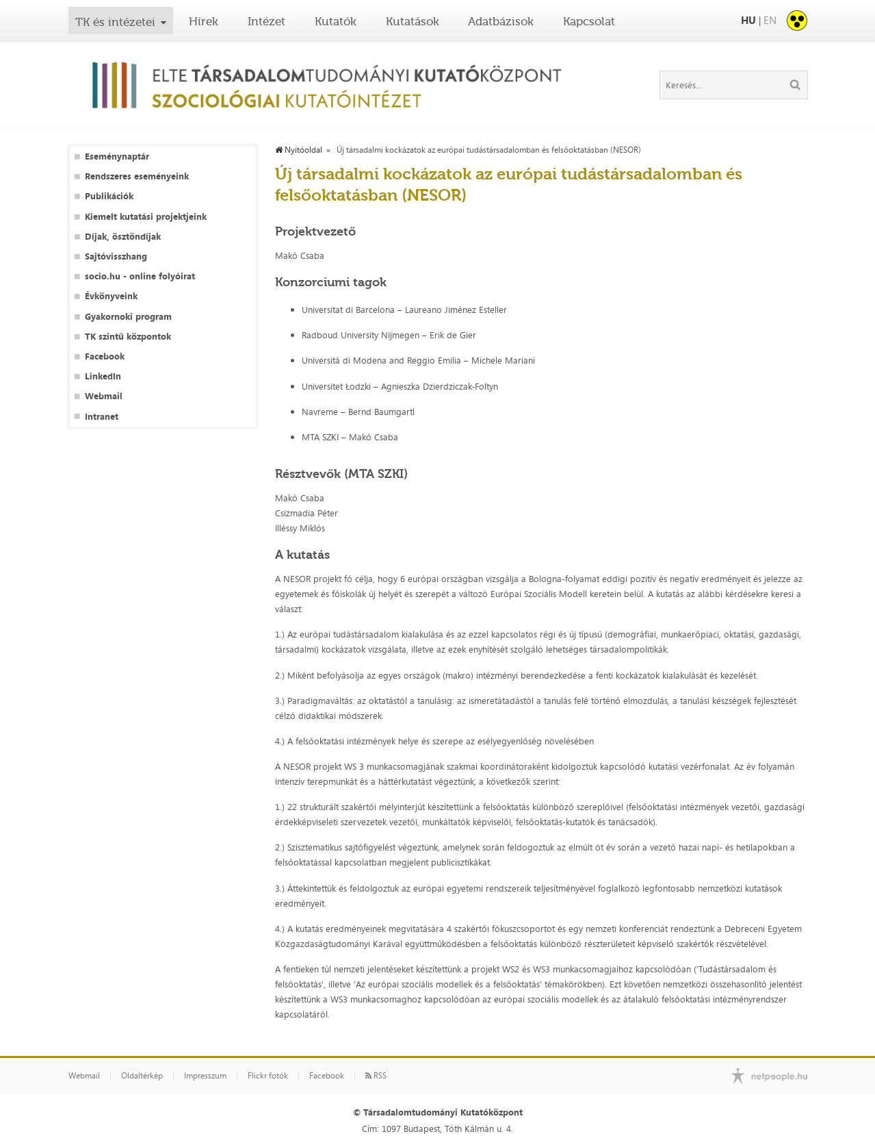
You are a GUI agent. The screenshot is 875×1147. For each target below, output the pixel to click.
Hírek (203, 21)
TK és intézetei (115, 22)
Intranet (101, 416)
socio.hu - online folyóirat (140, 276)
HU (748, 20)
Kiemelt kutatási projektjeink (146, 216)
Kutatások (412, 21)
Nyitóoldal (298, 149)
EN (769, 20)
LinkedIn (103, 376)
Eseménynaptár (117, 156)
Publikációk (109, 196)
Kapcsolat (589, 21)
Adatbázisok (501, 21)
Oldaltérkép (142, 1075)
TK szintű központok (128, 336)
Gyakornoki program (128, 316)
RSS (376, 1075)
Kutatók (335, 21)
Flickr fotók (268, 1075)
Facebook (105, 356)
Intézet (266, 21)
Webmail (103, 396)
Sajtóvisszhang (116, 256)
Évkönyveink (111, 296)
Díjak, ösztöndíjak (123, 236)
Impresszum (205, 1075)
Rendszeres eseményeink (137, 176)
